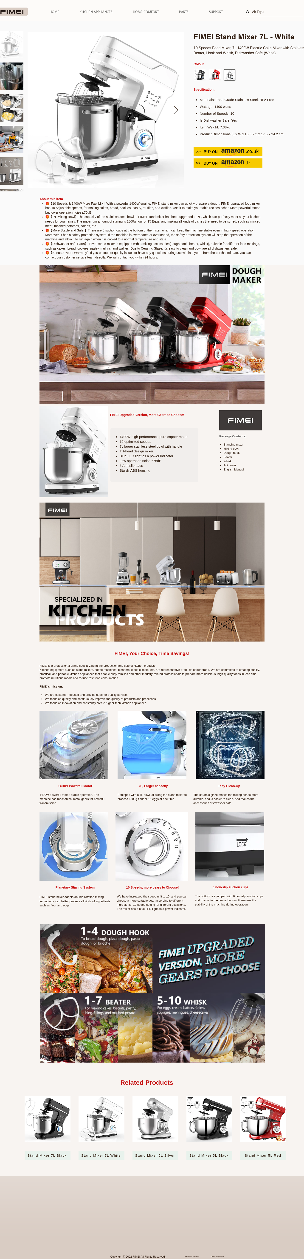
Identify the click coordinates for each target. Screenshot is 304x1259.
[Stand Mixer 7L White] (101, 1155)
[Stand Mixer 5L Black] (209, 1155)
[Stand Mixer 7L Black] (47, 1155)
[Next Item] (175, 110)
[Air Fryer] (272, 12)
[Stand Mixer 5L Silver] (155, 1155)
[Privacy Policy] (220, 1256)
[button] (96, 12)
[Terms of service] (196, 1256)
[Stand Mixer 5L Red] (263, 1155)
